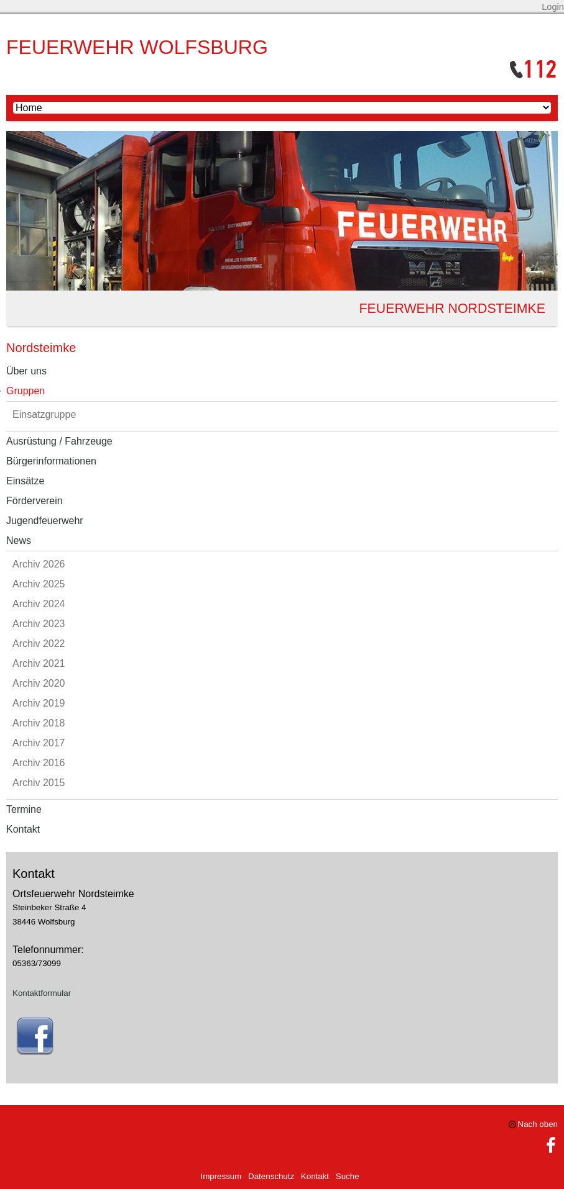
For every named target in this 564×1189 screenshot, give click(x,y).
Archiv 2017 (38, 743)
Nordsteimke (41, 348)
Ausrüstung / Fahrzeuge (59, 441)
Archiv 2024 (38, 604)
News (18, 540)
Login (553, 7)
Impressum (220, 1176)
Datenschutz (271, 1176)
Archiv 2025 (38, 584)
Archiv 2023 (38, 623)
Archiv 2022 (38, 643)
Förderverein (34, 500)
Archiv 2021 (38, 663)
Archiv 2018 (38, 723)
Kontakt (23, 829)
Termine (24, 809)
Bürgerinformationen (51, 461)
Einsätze (25, 481)
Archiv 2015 (38, 782)
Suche (347, 1176)
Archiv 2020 (38, 683)
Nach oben (538, 1124)
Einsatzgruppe (44, 414)
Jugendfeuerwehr (44, 520)
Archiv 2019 (38, 703)
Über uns (26, 371)
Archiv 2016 (38, 762)
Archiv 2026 (38, 564)
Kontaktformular (41, 993)
